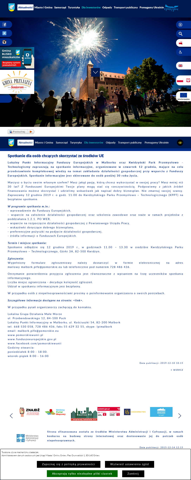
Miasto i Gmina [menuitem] (43, 7)
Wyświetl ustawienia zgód (129, 464)
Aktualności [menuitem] (25, 7)
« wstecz (177, 370)
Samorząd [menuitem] (60, 7)
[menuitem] (91, 7)
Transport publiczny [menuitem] (126, 7)
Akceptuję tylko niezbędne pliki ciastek (82, 473)
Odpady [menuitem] (107, 7)
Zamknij (133, 473)
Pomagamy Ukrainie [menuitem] (152, 7)
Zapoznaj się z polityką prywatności (68, 464)
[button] (183, 24)
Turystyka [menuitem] (74, 7)
